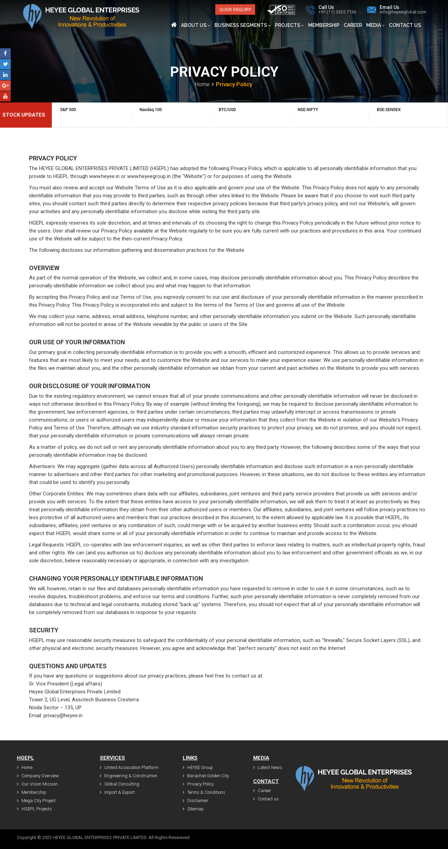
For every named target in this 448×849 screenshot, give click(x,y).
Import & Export (117, 792)
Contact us (405, 25)
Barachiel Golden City (206, 775)
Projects (289, 25)
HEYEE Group (198, 767)
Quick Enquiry (235, 9)
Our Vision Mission (37, 784)
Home (202, 84)
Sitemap (193, 808)
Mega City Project (36, 800)
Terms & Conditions (204, 792)
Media (375, 25)
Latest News (267, 767)
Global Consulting (119, 784)
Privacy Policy (198, 784)
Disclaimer (195, 800)
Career (353, 25)
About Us (195, 25)
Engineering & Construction (128, 775)
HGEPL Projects (34, 808)
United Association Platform (129, 767)
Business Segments (243, 25)
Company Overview (38, 775)
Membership (324, 25)
